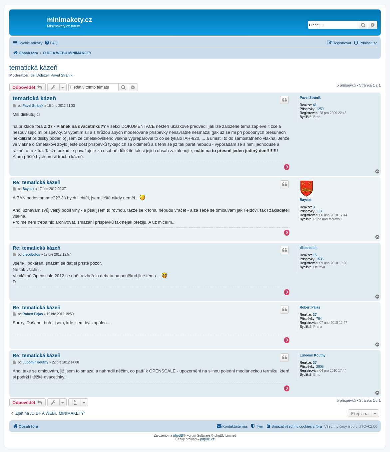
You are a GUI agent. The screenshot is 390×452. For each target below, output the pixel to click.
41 (315, 105)
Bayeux (306, 200)
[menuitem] (51, 43)
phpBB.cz (207, 439)
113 (319, 211)
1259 (320, 109)
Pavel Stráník (61, 75)
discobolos (308, 248)
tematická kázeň (33, 67)
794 (319, 319)
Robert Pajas (310, 307)
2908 (320, 366)
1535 (320, 259)
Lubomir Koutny (312, 355)
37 (315, 315)
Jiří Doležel (40, 75)
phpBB (178, 435)
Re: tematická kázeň (36, 182)
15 (315, 255)
